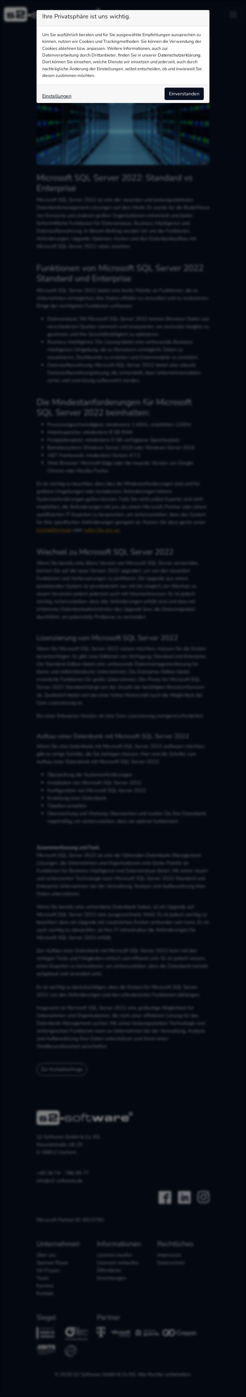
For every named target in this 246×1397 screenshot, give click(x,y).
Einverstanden (184, 93)
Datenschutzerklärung (179, 55)
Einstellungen (56, 96)
